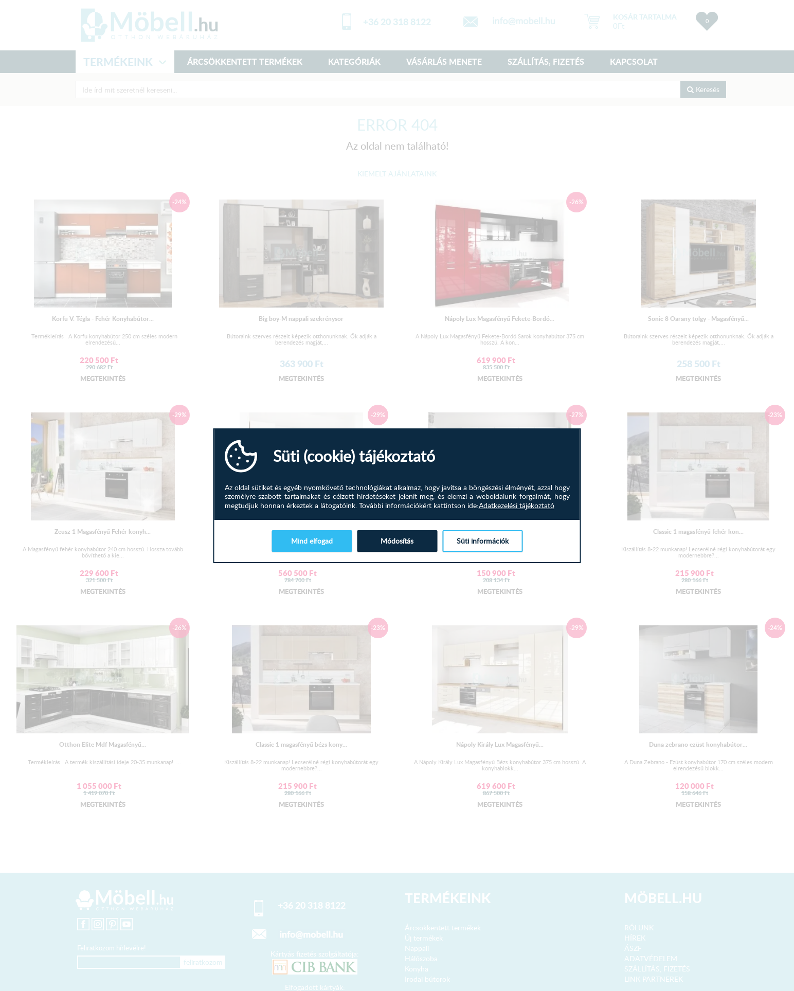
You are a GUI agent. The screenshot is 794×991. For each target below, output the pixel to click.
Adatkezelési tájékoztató (516, 505)
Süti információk (483, 541)
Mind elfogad (312, 541)
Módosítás (397, 541)
